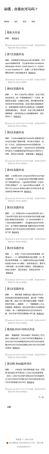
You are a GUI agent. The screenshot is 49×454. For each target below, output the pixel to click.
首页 (16, 22)
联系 (24, 22)
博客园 (6, 22)
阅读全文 (15, 38)
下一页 (41, 397)
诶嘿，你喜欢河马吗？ (21, 9)
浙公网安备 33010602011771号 (20, 443)
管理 (33, 22)
